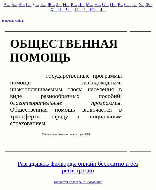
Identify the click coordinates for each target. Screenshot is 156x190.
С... (127, 4)
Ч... (69, 9)
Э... (85, 9)
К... (74, 4)
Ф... (148, 4)
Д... (36, 4)
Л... (81, 4)
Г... (28, 4)
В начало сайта (12, 20)
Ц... (61, 9)
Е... (43, 4)
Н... (97, 4)
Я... (102, 9)
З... (59, 4)
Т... (134, 4)
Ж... (51, 4)
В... (21, 4)
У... (141, 4)
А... (7, 4)
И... (66, 4)
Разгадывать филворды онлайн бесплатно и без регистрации (78, 167)
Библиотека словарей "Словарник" (78, 182)
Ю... (94, 9)
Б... (14, 4)
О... (105, 4)
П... (113, 4)
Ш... (77, 9)
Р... (120, 4)
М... (89, 4)
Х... (53, 9)
